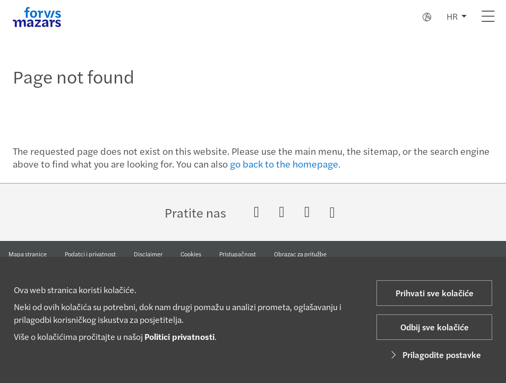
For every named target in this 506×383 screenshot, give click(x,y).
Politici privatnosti (179, 336)
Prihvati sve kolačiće (435, 293)
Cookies (191, 253)
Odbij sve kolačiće (434, 327)
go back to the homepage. (285, 163)
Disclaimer (148, 253)
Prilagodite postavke (434, 354)
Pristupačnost (237, 253)
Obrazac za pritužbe (300, 253)
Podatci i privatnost (90, 253)
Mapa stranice (27, 253)
